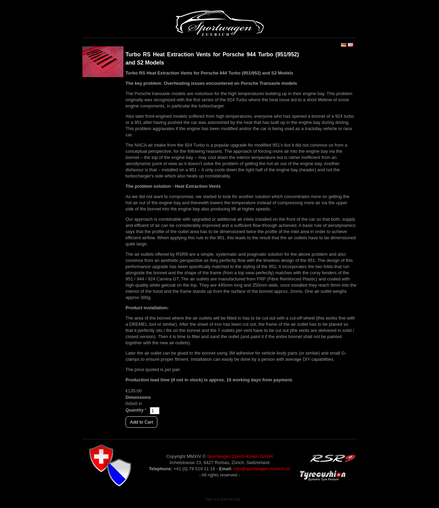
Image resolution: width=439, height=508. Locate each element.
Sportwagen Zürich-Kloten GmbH (240, 456)
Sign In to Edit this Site (223, 499)
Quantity (135, 410)
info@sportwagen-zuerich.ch (262, 468)
